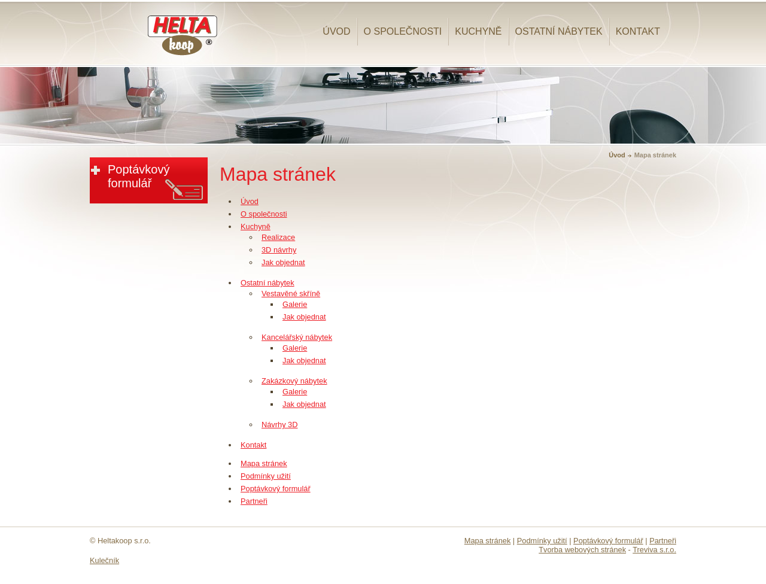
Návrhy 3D (279, 424)
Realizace (278, 237)
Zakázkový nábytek (294, 380)
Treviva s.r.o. (654, 549)
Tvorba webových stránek (582, 549)
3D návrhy (279, 249)
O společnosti (403, 31)
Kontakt (638, 31)
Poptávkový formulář (276, 488)
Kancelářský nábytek (297, 337)
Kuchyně (478, 31)
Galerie (294, 304)
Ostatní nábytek (559, 31)
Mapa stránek (264, 463)
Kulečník (104, 560)
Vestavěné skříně (291, 293)
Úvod (336, 31)
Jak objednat (283, 262)
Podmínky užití (266, 476)
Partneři (254, 501)
